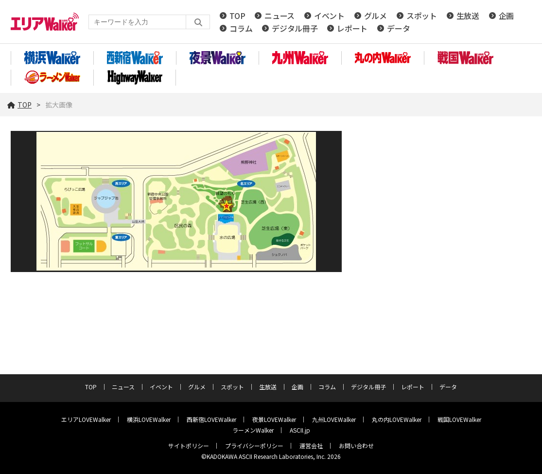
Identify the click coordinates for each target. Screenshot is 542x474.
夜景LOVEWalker (274, 419)
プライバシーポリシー (254, 445)
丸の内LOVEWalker (396, 419)
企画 (506, 15)
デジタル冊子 (294, 28)
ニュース (279, 15)
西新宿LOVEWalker (211, 419)
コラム (240, 28)
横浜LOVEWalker (149, 419)
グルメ (375, 15)
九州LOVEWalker (334, 419)
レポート (352, 28)
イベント (329, 15)
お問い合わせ (356, 445)
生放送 (467, 15)
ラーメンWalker (253, 430)
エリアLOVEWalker (86, 419)
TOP (237, 15)
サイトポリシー (188, 445)
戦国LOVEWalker (459, 419)
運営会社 (311, 445)
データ (398, 28)
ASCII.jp (300, 430)
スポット (421, 15)
